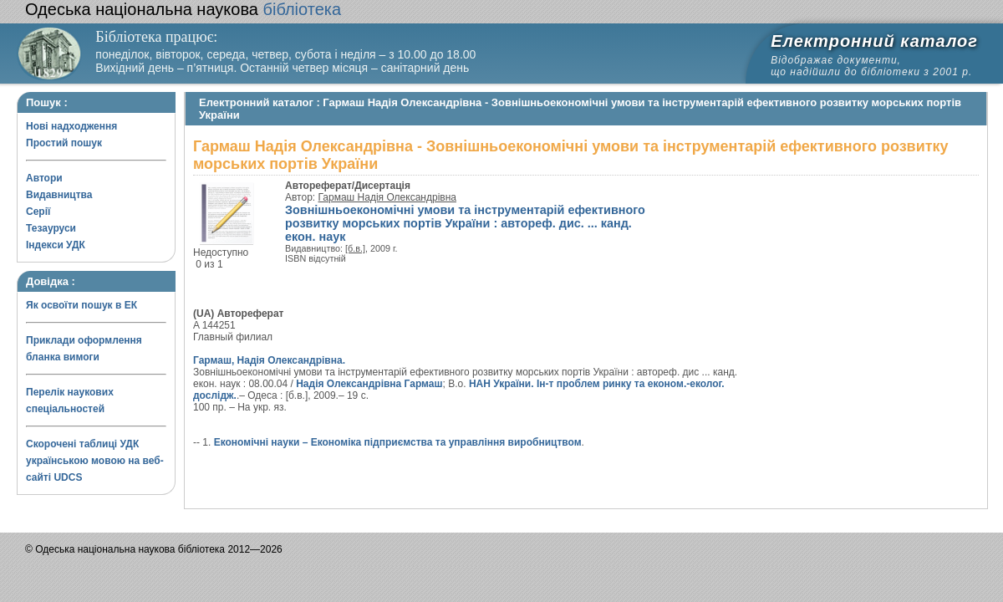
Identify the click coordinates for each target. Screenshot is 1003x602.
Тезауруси (51, 228)
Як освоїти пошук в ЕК (81, 305)
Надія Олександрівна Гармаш (369, 384)
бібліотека (183, 9)
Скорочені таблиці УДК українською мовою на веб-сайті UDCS (95, 460)
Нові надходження (71, 126)
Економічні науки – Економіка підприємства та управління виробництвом (398, 442)
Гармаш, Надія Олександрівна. (269, 360)
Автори (44, 178)
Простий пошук (64, 143)
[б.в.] (355, 248)
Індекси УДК (55, 245)
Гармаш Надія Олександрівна (387, 197)
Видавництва (59, 195)
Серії (38, 211)
